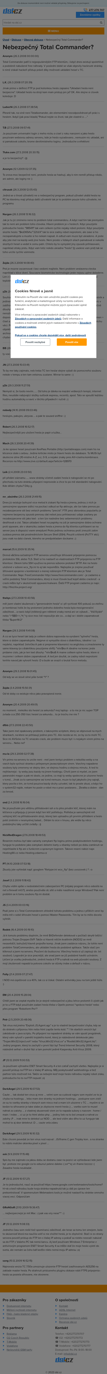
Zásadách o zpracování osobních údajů (38, 319)
